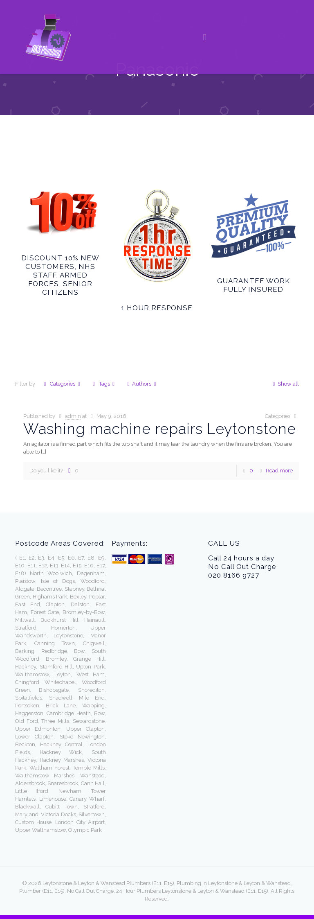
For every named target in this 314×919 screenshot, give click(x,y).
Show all (284, 384)
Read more (279, 470)
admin (73, 416)
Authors (142, 384)
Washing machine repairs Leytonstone (159, 428)
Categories (62, 384)
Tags (103, 384)
